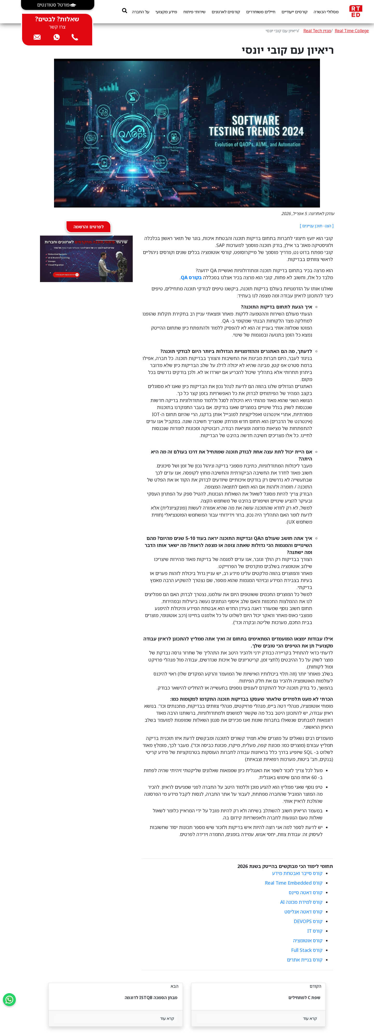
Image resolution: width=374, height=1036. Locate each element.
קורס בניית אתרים (305, 960)
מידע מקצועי (166, 12)
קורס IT (315, 931)
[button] (57, 5)
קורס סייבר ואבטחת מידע (297, 873)
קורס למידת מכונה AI (301, 902)
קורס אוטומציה (308, 940)
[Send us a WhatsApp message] (9, 999)
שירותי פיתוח (194, 12)
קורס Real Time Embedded (294, 883)
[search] (124, 10)
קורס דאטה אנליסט (303, 911)
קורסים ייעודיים (295, 12)
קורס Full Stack (307, 950)
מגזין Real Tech (317, 31)
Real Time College (352, 31)
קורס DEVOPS (308, 921)
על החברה (140, 12)
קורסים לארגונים (226, 12)
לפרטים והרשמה (89, 227)
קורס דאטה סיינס (306, 892)
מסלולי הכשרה (326, 12)
